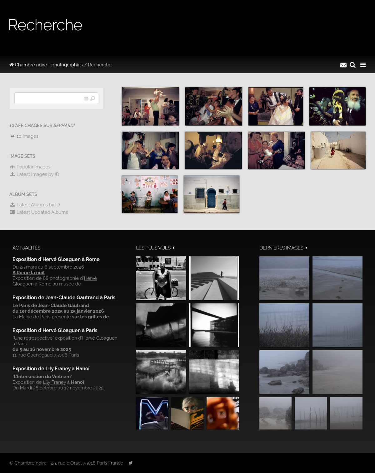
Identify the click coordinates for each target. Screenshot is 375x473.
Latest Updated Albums (38, 212)
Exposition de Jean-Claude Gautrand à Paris (63, 298)
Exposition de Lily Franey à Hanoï (50, 369)
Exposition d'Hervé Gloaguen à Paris (55, 330)
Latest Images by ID (34, 174)
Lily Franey (54, 382)
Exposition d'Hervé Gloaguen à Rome (56, 259)
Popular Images (29, 167)
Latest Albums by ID (34, 205)
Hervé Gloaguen (100, 338)
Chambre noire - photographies (46, 65)
